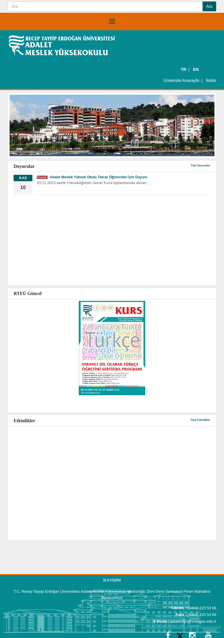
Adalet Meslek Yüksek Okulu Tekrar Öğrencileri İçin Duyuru (92, 177)
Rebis (211, 80)
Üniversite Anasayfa (181, 80)
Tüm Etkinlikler (200, 419)
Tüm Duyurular (200, 165)
